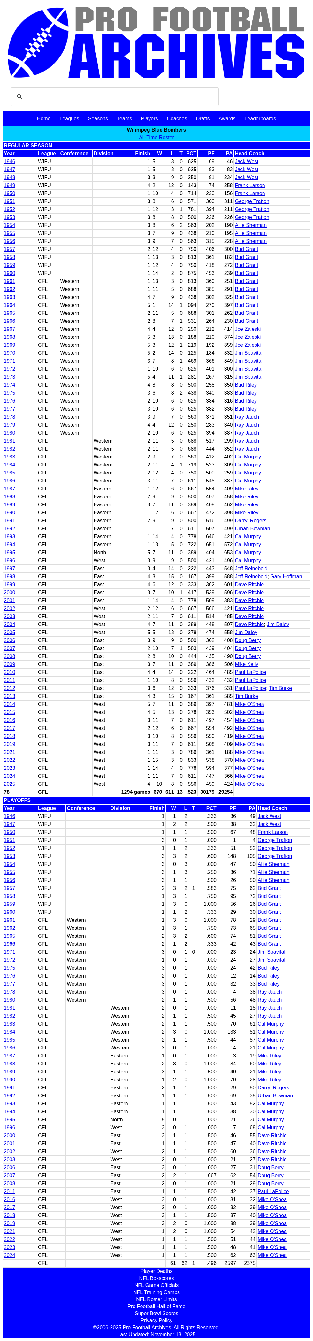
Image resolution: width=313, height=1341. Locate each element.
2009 (9, 664)
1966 (9, 321)
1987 (9, 488)
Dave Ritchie (249, 584)
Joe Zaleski (248, 329)
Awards (226, 118)
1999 (9, 584)
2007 (9, 648)
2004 (9, 624)
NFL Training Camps (156, 1292)
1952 (9, 209)
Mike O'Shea (249, 704)
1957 (9, 249)
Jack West (246, 161)
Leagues (69, 118)
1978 (9, 417)
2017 (9, 728)
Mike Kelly (246, 664)
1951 (9, 201)
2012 (9, 688)
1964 (9, 305)
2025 (9, 784)
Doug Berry (248, 640)
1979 (9, 425)
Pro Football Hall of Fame (156, 1306)
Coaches (177, 118)
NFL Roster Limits (156, 1299)
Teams (124, 118)
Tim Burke (280, 688)
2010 (9, 672)
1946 (9, 161)
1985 (9, 472)
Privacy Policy (156, 1320)
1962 (9, 289)
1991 (9, 520)
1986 (9, 480)
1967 (9, 329)
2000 (9, 592)
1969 (9, 345)
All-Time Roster (156, 137)
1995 (9, 552)
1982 (9, 448)
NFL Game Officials (156, 1285)
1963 (9, 297)
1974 (9, 385)
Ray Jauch (247, 417)
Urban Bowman (252, 528)
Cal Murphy (248, 456)
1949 (9, 185)
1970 (9, 353)
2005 (9, 632)
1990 (9, 512)
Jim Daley (278, 624)
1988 (9, 496)
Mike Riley (246, 488)
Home (44, 118)
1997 (9, 568)
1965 (9, 313)
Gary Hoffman (286, 576)
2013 (9, 696)
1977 (9, 409)
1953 (9, 217)
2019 (9, 744)
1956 (9, 241)
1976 (9, 401)
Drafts (203, 118)
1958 (9, 257)
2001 (9, 600)
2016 (9, 720)
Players (149, 118)
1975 (9, 393)
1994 (9, 544)
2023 (9, 768)
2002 (9, 608)
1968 (9, 337)
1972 (9, 369)
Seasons (98, 118)
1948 (9, 177)
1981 (9, 440)
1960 (9, 273)
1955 (9, 233)
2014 (9, 704)
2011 (9, 680)
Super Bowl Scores (156, 1313)
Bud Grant (246, 249)
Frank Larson (250, 185)
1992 (9, 528)
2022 (9, 760)
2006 (9, 640)
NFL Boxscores (156, 1278)
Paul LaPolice (250, 672)
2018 (9, 736)
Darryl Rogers (250, 520)
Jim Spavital (248, 353)
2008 (9, 656)
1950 (9, 193)
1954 (9, 225)
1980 (9, 433)
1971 (9, 361)
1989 (9, 504)
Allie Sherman (251, 225)
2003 (9, 616)
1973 (9, 377)
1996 (9, 560)
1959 (9, 265)
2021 (9, 752)
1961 (9, 281)
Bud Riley (245, 385)
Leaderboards (260, 118)
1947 (9, 169)
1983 (9, 456)
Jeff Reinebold (251, 568)
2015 (9, 712)
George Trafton (252, 201)
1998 (9, 576)
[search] (114, 97)
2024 (9, 776)
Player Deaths (157, 1271)
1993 (9, 536)
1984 (9, 464)
